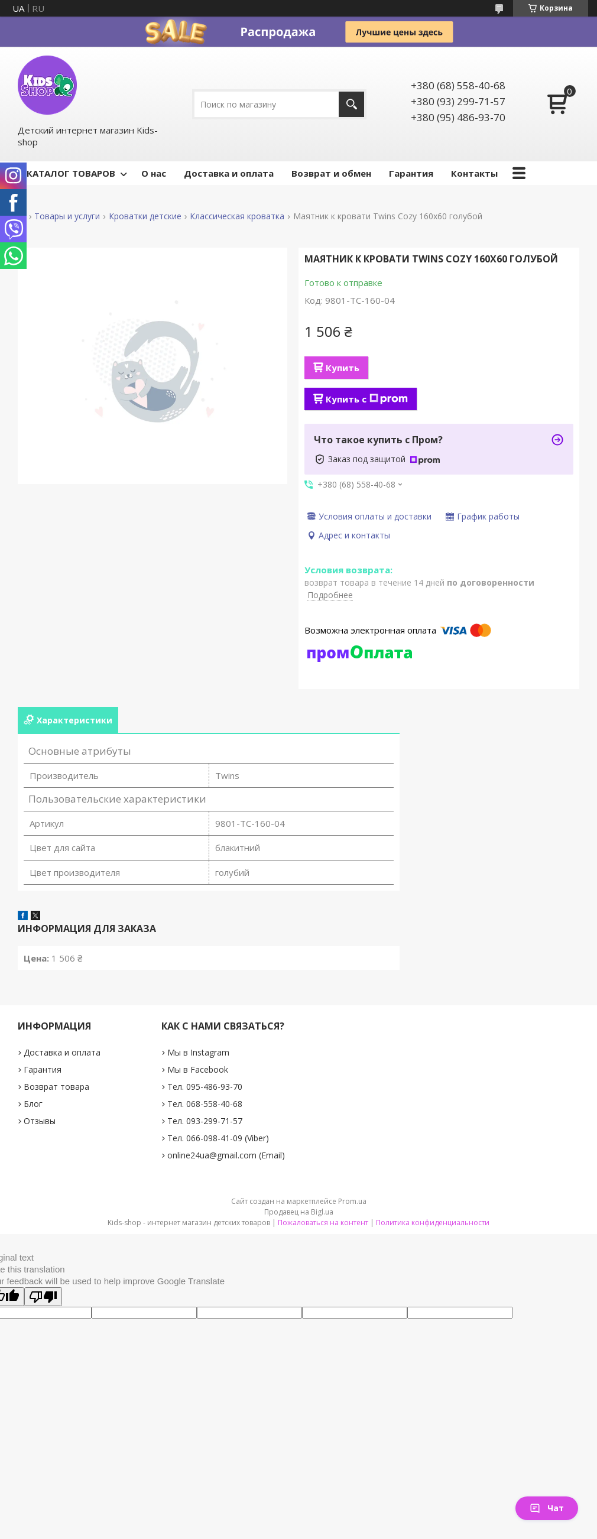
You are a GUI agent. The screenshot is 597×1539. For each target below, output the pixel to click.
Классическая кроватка (237, 216)
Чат (547, 1508)
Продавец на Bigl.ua (298, 1212)
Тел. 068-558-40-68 (204, 1103)
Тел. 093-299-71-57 (204, 1120)
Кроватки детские (145, 216)
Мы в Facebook (197, 1069)
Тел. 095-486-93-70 (204, 1086)
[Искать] (351, 104)
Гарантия (411, 173)
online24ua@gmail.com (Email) (226, 1155)
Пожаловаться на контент (323, 1222)
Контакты (474, 173)
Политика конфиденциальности (432, 1222)
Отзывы (40, 1120)
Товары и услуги (67, 216)
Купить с (367, 399)
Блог (33, 1103)
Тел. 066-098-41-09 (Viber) (218, 1138)
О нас (153, 173)
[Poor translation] (43, 1296)
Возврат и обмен (331, 173)
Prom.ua (352, 1201)
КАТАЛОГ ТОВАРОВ (71, 173)
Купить (342, 368)
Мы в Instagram (198, 1052)
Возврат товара (56, 1086)
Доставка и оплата (229, 173)
